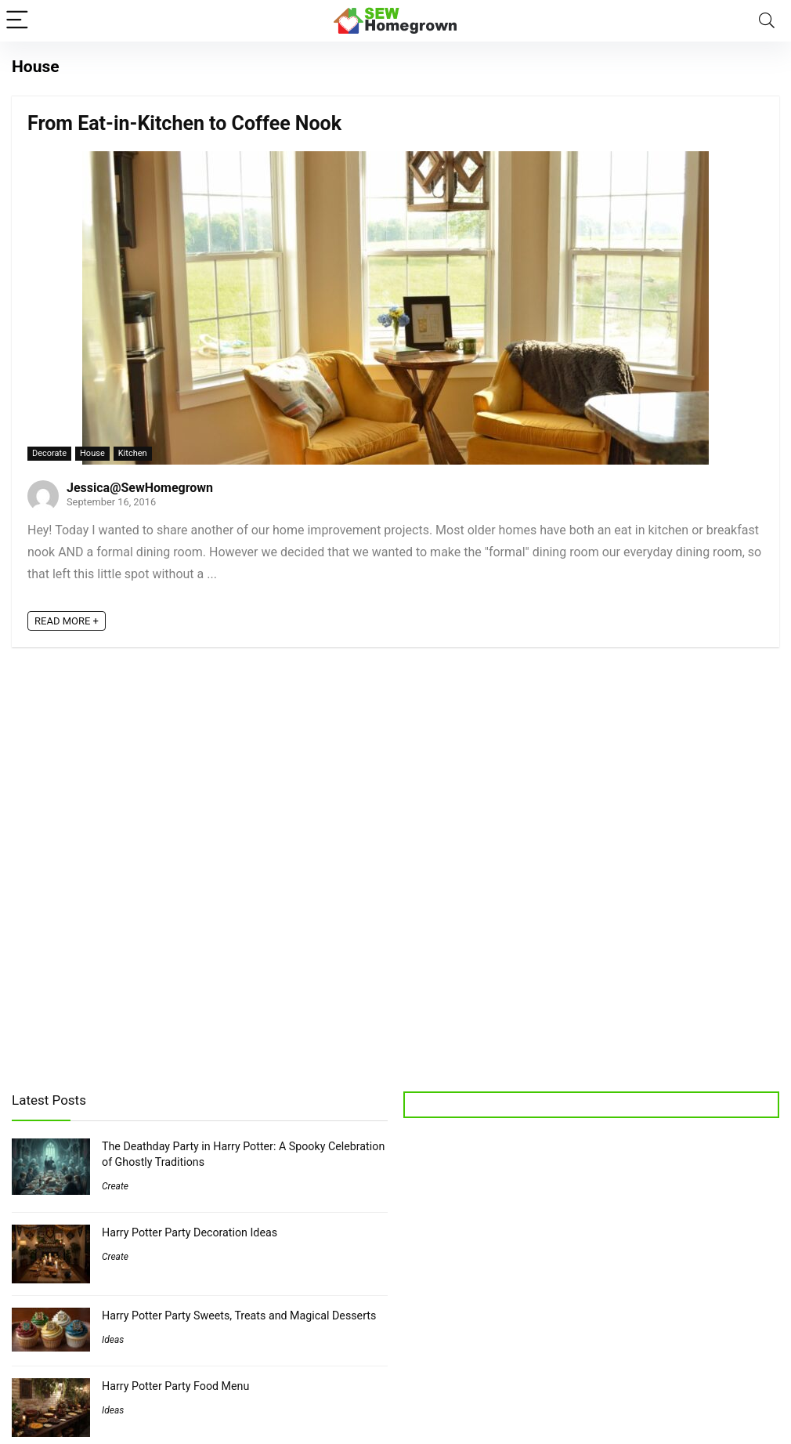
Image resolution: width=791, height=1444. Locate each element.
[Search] (767, 21)
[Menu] (19, 21)
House (92, 453)
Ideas (113, 1339)
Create (115, 1186)
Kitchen (132, 453)
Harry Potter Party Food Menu (175, 1386)
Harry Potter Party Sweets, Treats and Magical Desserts (239, 1315)
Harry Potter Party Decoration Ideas (189, 1232)
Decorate (49, 453)
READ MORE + (66, 621)
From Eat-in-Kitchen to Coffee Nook (184, 123)
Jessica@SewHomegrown (140, 487)
